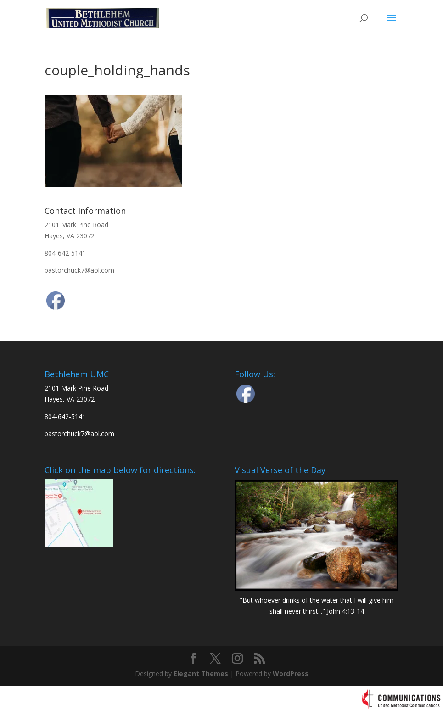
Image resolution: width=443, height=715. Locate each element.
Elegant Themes (201, 673)
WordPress (290, 673)
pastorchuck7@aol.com (79, 270)
